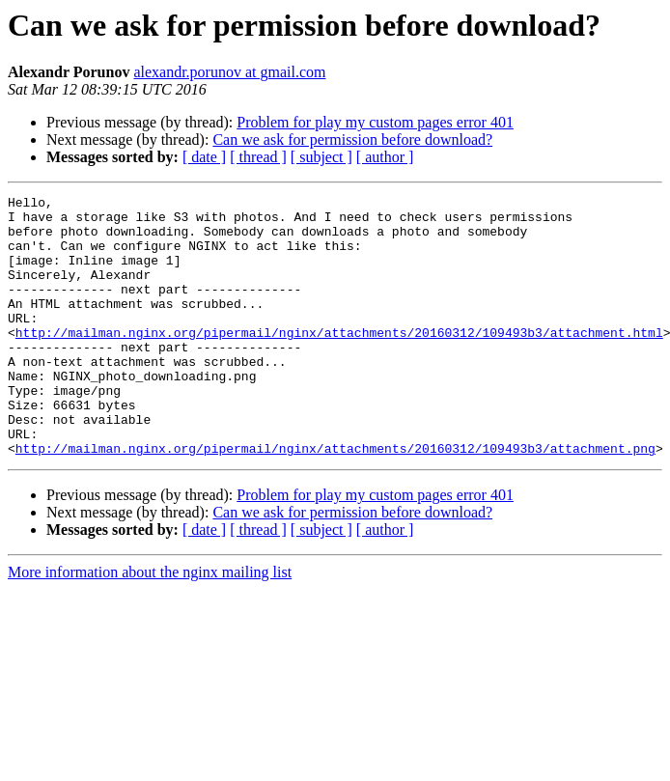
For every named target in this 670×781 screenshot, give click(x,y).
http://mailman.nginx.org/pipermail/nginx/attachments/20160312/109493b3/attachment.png (335, 500)
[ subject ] (321, 157)
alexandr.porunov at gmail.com (229, 72)
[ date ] (204, 157)
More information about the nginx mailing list (150, 624)
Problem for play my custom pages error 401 (375, 122)
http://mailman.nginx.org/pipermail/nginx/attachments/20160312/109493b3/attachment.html (339, 361)
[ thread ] (258, 157)
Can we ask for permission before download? (352, 139)
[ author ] (385, 157)
